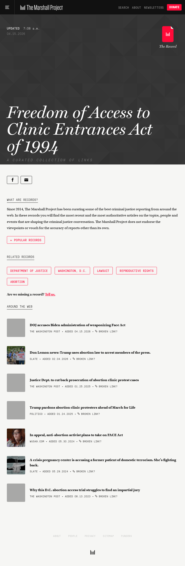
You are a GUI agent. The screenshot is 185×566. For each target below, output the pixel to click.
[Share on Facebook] (12, 180)
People (73, 536)
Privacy (90, 536)
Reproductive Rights (136, 270)
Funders (126, 536)
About (136, 7)
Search (123, 7)
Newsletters (154, 7)
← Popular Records (25, 240)
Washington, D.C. (72, 270)
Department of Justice (29, 270)
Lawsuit (103, 270)
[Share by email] (26, 180)
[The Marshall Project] (40, 7)
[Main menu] (7, 7)
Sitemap (108, 536)
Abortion (17, 281)
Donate (174, 7)
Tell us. (50, 294)
